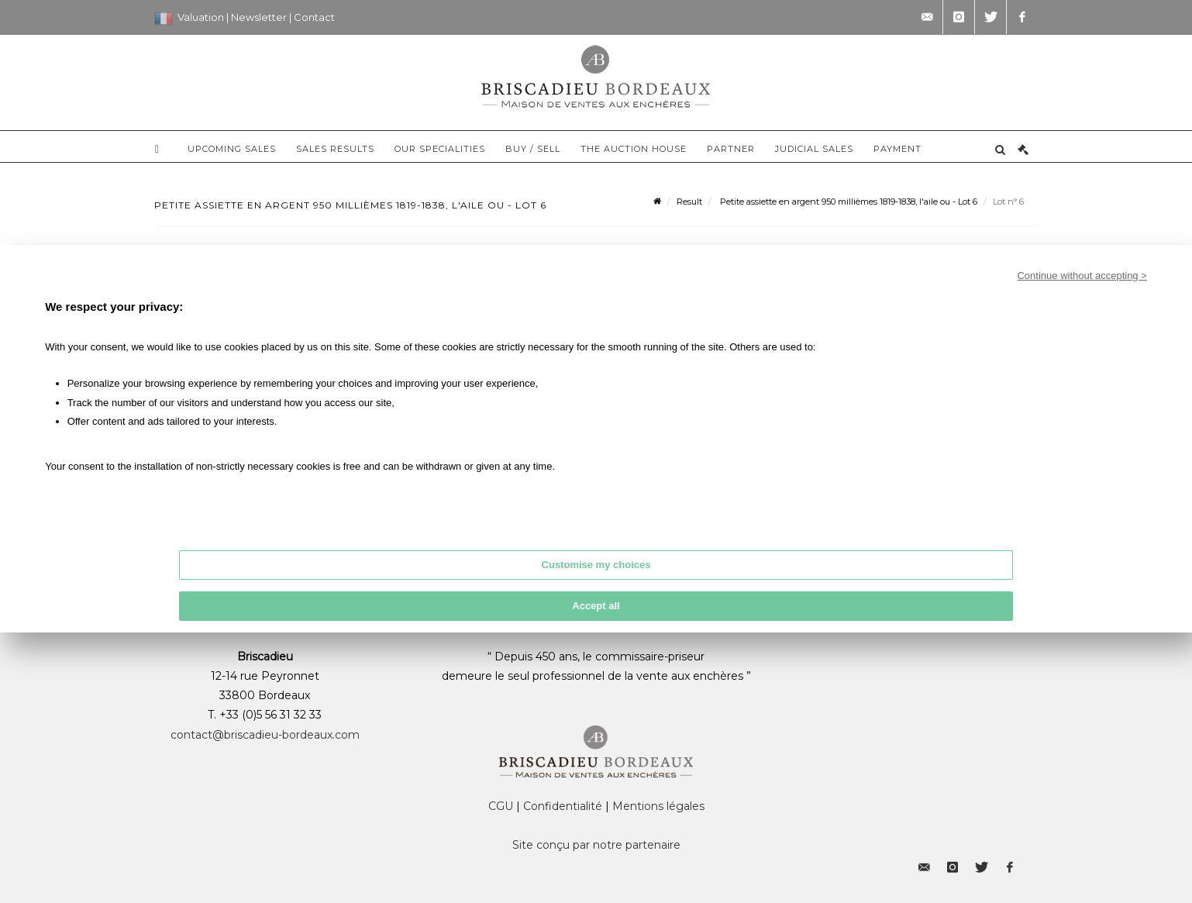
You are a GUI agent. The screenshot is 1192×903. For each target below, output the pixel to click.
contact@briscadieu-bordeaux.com (265, 735)
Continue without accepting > (1081, 275)
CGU (500, 806)
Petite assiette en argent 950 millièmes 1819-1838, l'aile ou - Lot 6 (847, 201)
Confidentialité (562, 806)
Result (689, 201)
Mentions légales (658, 806)
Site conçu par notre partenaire (596, 845)
